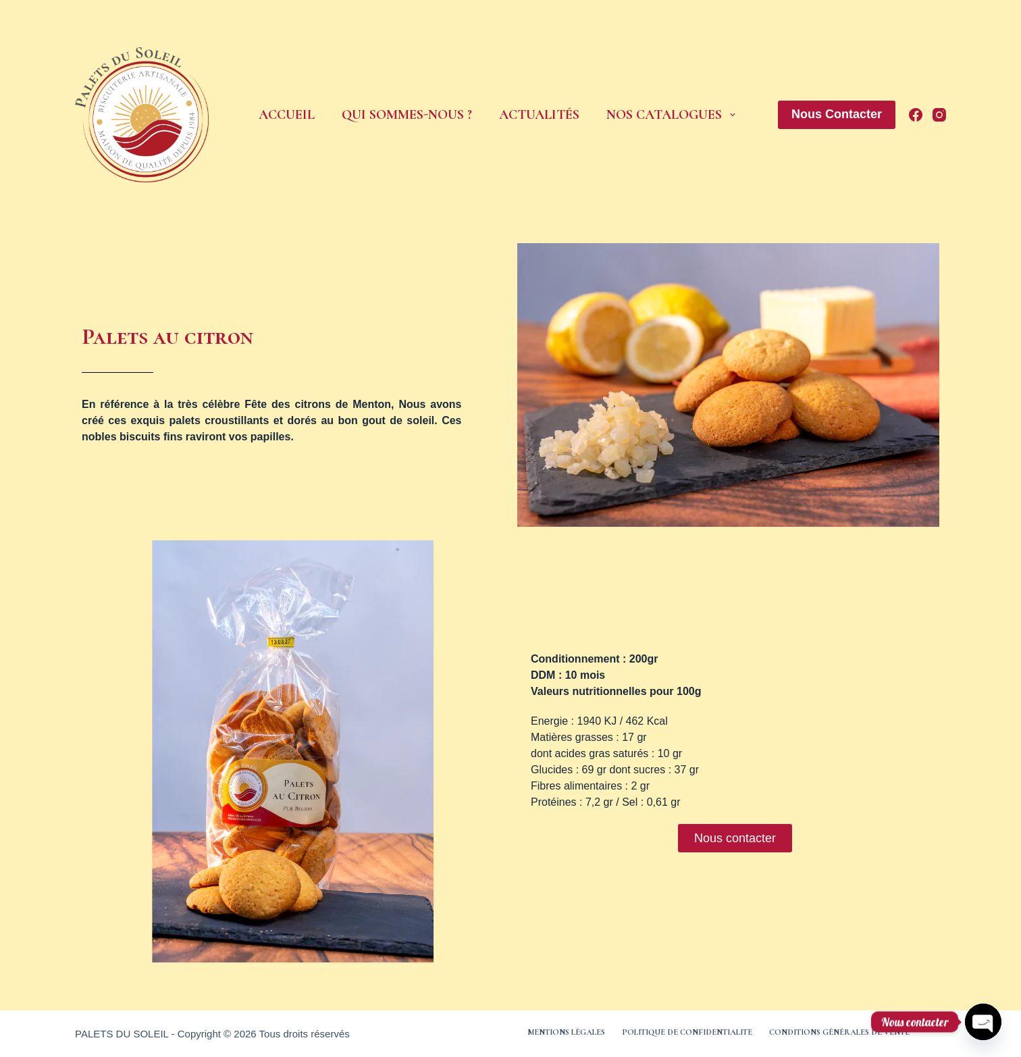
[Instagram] (939, 115)
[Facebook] (915, 115)
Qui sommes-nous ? (407, 115)
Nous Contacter (836, 114)
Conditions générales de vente (839, 1032)
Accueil (287, 115)
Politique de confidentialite (687, 1032)
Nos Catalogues (670, 115)
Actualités (539, 115)
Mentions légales (566, 1032)
